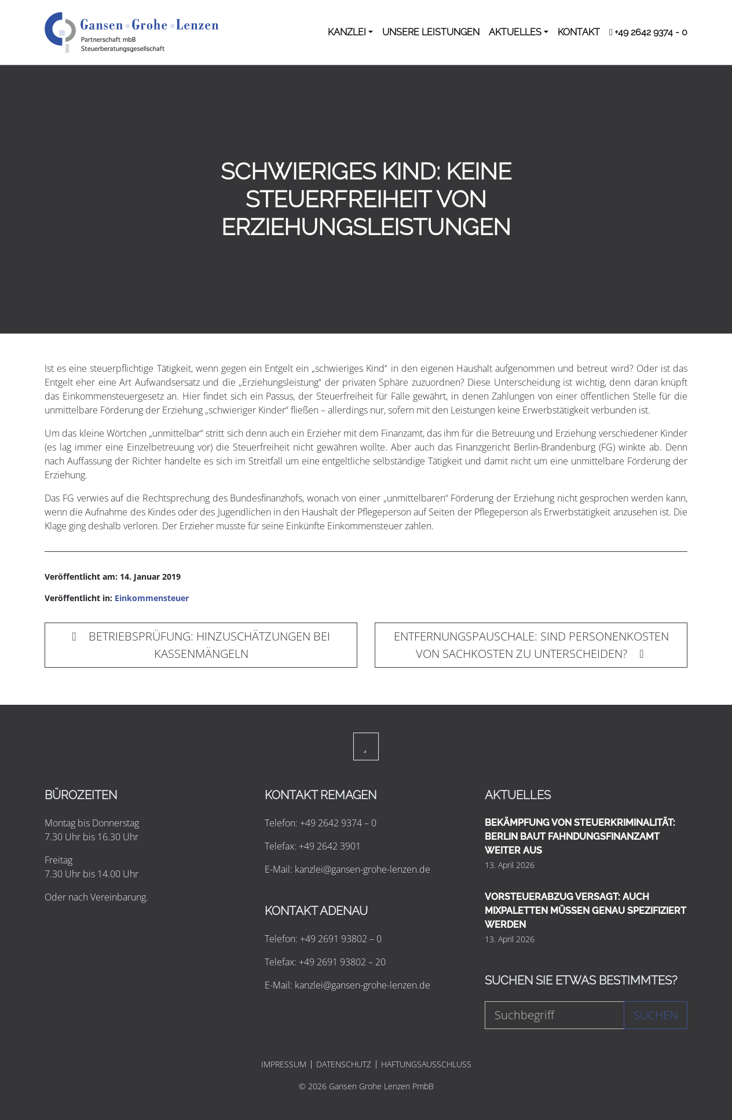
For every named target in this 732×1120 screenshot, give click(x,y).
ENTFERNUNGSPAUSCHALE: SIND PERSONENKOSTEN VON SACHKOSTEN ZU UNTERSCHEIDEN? (531, 644)
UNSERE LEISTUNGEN (431, 32)
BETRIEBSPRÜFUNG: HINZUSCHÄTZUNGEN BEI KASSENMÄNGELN (201, 644)
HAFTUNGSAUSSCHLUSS (426, 1064)
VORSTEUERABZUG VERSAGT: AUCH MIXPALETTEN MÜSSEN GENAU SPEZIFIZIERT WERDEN (585, 910)
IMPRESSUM (283, 1064)
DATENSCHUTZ (343, 1064)
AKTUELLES (515, 32)
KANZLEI (347, 32)
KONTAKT (579, 32)
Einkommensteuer (152, 597)
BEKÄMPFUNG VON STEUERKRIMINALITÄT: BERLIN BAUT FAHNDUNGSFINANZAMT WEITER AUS (580, 836)
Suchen (656, 1015)
